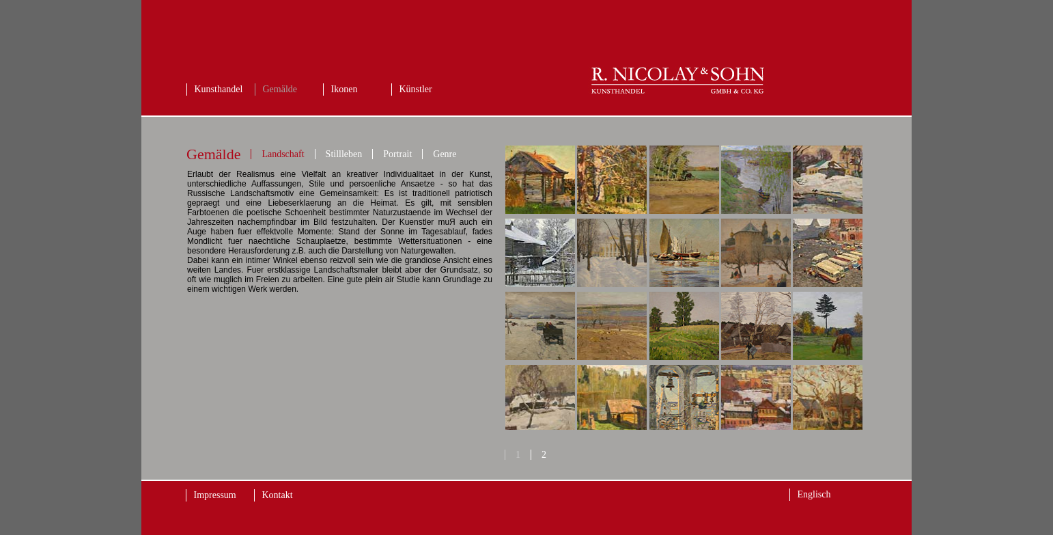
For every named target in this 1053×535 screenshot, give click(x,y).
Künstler (415, 89)
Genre (444, 154)
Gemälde (280, 89)
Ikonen (344, 89)
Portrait (397, 154)
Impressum (215, 495)
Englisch (814, 494)
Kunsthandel (219, 89)
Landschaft (283, 154)
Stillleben (344, 154)
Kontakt (277, 495)
